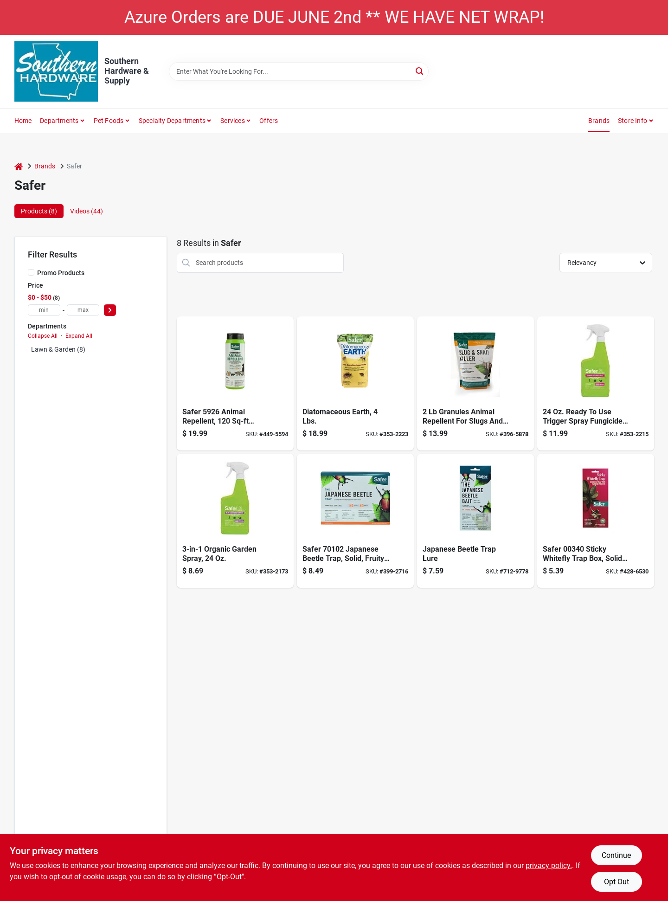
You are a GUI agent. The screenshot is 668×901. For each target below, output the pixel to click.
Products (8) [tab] (39, 211)
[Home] (18, 166)
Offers (268, 120)
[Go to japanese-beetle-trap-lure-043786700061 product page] (475, 521)
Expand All (78, 336)
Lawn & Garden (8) (58, 349)
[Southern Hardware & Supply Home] (56, 71)
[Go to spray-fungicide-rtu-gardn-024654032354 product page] (595, 383)
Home (23, 120)
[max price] (83, 310)
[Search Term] (299, 71)
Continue (616, 855)
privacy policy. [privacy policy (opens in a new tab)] (549, 865)
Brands (599, 120)
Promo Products (60, 272)
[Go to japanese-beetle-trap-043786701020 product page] (355, 521)
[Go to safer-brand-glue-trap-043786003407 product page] (595, 521)
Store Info (632, 120)
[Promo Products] (31, 272)
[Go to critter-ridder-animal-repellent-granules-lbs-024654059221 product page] (235, 383)
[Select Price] (110, 310)
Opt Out (616, 881)
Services (232, 120)
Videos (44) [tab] (86, 211)
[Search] (420, 70)
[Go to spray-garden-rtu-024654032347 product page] (235, 521)
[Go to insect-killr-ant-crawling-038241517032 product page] (355, 383)
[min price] (44, 310)
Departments (59, 120)
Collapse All (43, 336)
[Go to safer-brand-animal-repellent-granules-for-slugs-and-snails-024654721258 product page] (475, 383)
